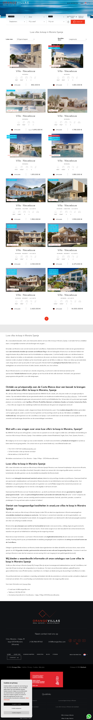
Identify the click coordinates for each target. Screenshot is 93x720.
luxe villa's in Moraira (70, 396)
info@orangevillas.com (29, 449)
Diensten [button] (40, 654)
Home (9, 654)
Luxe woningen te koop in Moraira (67, 700)
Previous (8, 56)
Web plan (41, 667)
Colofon (24, 667)
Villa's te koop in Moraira (67, 715)
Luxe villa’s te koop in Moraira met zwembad (67, 707)
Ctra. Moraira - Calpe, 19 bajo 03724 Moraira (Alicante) (15, 641)
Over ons (17, 654)
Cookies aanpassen (16, 708)
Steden (55, 654)
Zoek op (77, 22)
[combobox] (17, 17)
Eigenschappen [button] (28, 654)
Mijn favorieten (72, 3)
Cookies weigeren (16, 712)
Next (43, 56)
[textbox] (15, 17)
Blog (48, 654)
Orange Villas (26, 584)
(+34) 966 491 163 (36, 642)
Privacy (30, 667)
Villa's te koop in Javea (25, 718)
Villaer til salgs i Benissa (67, 718)
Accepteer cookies (16, 704)
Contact (14, 657)
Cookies (35, 667)
